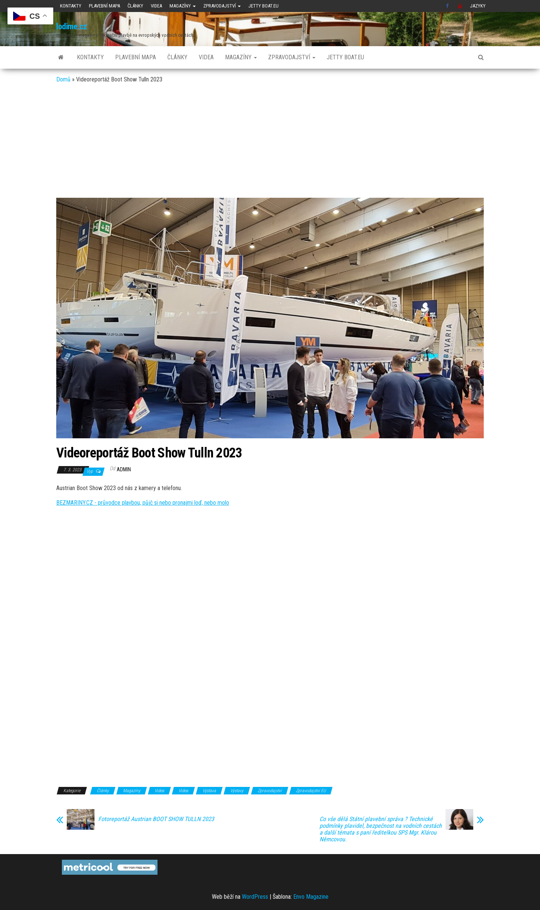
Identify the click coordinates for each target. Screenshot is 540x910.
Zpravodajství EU (311, 790)
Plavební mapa (104, 6)
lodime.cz (71, 26)
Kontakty (70, 6)
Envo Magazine (310, 896)
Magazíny (183, 6)
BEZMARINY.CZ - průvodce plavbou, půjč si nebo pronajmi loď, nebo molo (142, 502)
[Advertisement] (270, 141)
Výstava (209, 790)
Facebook (448, 6)
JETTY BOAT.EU (263, 6)
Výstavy (236, 790)
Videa (156, 6)
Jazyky (478, 6)
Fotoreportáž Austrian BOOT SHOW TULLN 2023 (156, 819)
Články (135, 6)
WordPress (255, 896)
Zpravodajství (222, 6)
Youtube (460, 6)
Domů (63, 79)
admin (124, 469)
